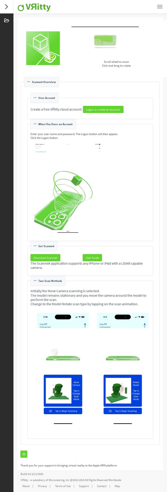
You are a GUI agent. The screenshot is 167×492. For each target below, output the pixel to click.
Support (84, 486)
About (26, 486)
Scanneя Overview (41, 82)
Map (117, 486)
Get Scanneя (44, 246)
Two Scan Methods (48, 281)
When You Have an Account (53, 124)
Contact (101, 486)
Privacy (42, 486)
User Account (44, 98)
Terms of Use (63, 486)
